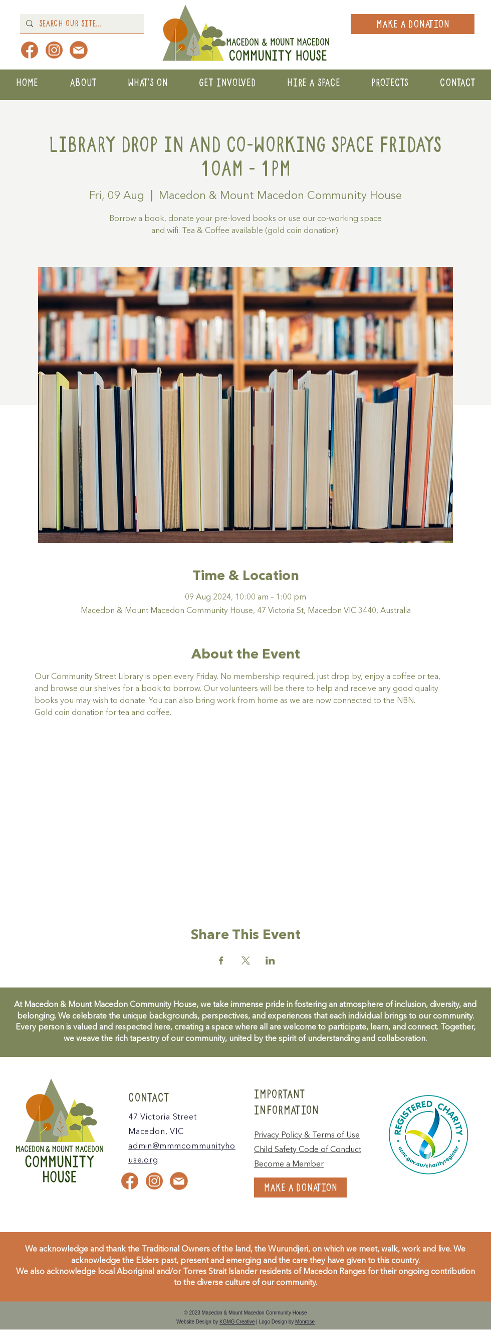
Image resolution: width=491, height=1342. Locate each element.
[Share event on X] (246, 960)
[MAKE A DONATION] (412, 24)
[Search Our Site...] (81, 24)
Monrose (305, 1321)
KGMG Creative (237, 1321)
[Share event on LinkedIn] (270, 960)
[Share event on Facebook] (221, 960)
